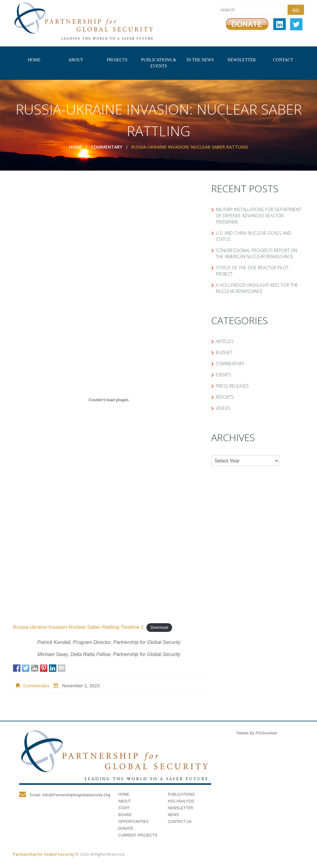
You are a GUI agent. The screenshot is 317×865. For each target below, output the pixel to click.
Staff (124, 808)
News (173, 815)
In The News (200, 60)
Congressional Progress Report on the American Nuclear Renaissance (256, 253)
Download (159, 627)
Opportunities (133, 821)
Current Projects (137, 835)
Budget (224, 352)
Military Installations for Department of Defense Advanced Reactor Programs (258, 215)
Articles (225, 341)
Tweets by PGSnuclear (256, 733)
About (75, 60)
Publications (181, 794)
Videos (223, 408)
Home (34, 60)
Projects (117, 60)
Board (125, 815)
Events (223, 375)
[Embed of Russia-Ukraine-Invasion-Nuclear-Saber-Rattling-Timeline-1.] (109, 399)
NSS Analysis (181, 801)
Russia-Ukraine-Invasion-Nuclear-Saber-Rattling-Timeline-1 (78, 627)
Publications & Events (158, 63)
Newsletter (242, 60)
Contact (283, 60)
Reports (225, 397)
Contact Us (180, 821)
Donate (125, 828)
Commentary (106, 147)
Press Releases (232, 386)
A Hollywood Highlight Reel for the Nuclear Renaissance (257, 288)
